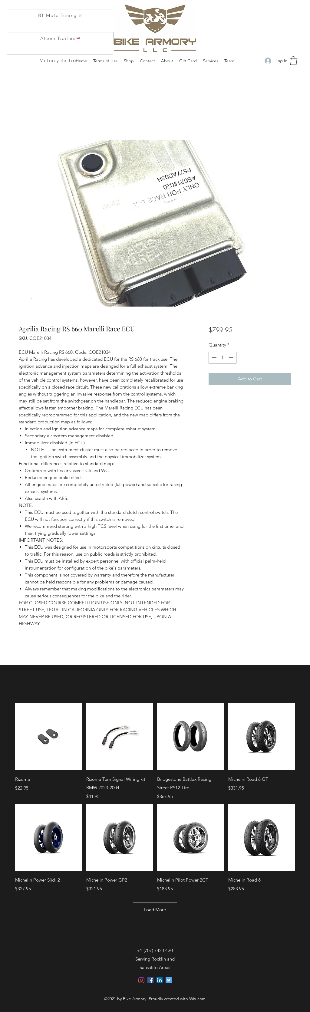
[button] (293, 60)
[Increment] (231, 357)
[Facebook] (150, 980)
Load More (155, 909)
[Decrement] (213, 357)
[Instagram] (141, 980)
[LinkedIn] (160, 980)
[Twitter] (169, 980)
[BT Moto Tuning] (60, 15)
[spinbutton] (222, 357)
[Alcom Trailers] (60, 38)
